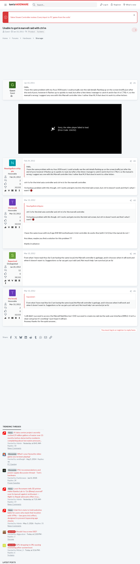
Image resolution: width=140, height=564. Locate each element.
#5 (90, 304)
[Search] (64, 4)
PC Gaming (105, 202)
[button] (5, 4)
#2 (90, 166)
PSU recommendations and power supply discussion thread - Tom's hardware (118, 210)
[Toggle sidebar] (134, 29)
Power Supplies (107, 220)
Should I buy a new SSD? (115, 269)
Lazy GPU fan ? (111, 346)
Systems (40, 32)
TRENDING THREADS (105, 164)
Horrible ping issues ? (114, 357)
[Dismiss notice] (134, 15)
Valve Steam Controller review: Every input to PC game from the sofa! (40, 17)
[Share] (86, 83)
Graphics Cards (107, 351)
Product (31, 32)
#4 (90, 267)
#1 (90, 83)
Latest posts (102, 300)
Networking (105, 362)
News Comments (108, 186)
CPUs (103, 340)
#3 (90, 211)
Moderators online (106, 396)
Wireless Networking (109, 389)
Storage (104, 277)
